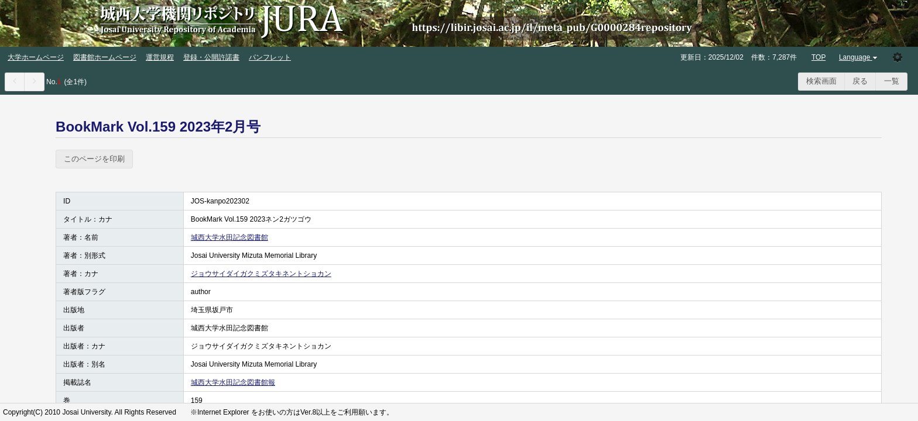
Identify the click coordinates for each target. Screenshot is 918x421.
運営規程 (160, 57)
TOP (818, 57)
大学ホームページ (36, 57)
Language (859, 57)
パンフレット (270, 57)
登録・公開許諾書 (211, 57)
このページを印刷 (94, 158)
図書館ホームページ (104, 57)
